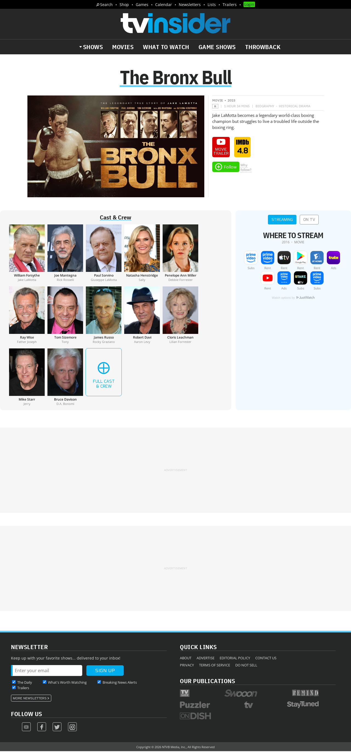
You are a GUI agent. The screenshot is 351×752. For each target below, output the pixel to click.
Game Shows (217, 46)
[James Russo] (104, 315)
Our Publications (207, 681)
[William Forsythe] (27, 253)
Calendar (163, 4)
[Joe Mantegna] (65, 253)
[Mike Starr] (27, 377)
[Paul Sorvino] (104, 253)
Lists (212, 4)
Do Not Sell (246, 665)
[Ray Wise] (27, 315)
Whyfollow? (245, 168)
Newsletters (190, 4)
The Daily (24, 682)
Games (142, 4)
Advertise (205, 658)
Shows (93, 46)
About (185, 658)
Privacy (187, 665)
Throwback (263, 46)
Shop (124, 4)
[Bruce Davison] (65, 377)
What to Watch (166, 46)
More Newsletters (30, 699)
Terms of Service (214, 665)
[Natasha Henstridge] (142, 253)
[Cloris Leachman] (180, 315)
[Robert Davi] (142, 315)
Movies (123, 46)
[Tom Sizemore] (65, 315)
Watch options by (293, 298)
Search (106, 4)
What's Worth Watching (67, 682)
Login (249, 4)
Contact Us (265, 658)
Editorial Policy (235, 658)
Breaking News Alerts (120, 682)
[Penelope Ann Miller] (180, 253)
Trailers (230, 4)
